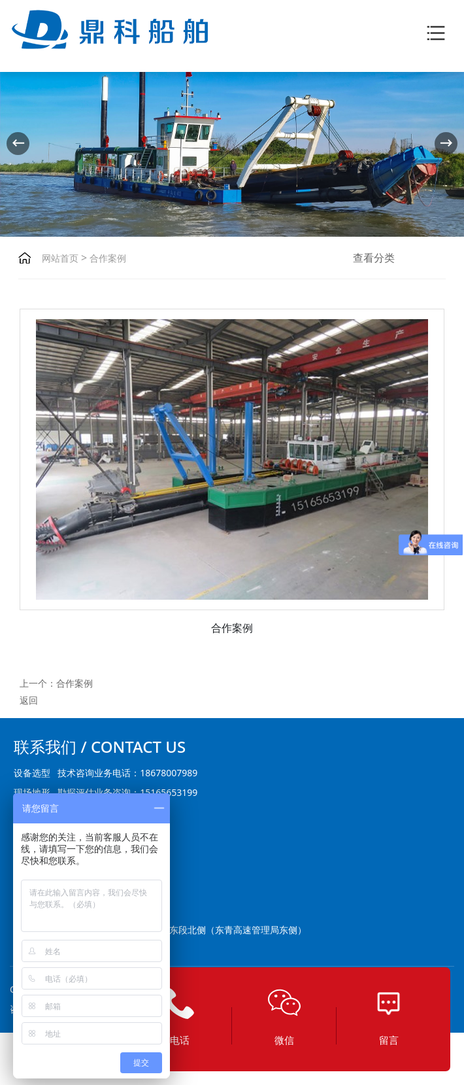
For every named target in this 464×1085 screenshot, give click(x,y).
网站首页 (60, 258)
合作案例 (106, 258)
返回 (29, 700)
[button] (446, 143)
